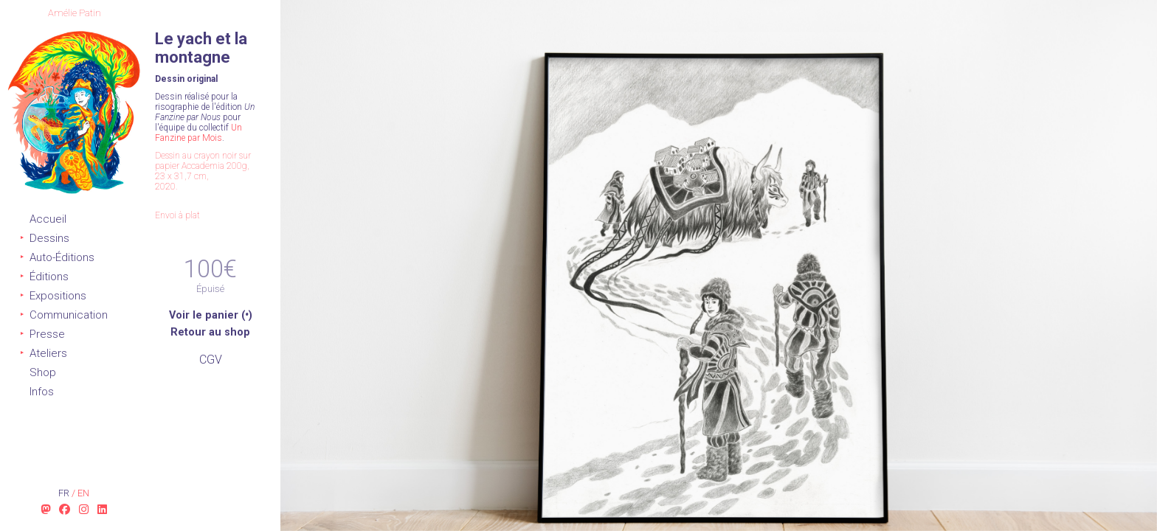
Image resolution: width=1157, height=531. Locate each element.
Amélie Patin (74, 12)
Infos (42, 391)
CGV (210, 360)
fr (65, 493)
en (83, 493)
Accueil (48, 219)
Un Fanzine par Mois (198, 132)
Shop (43, 372)
